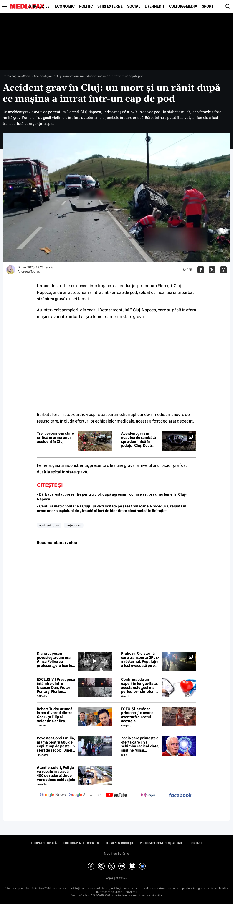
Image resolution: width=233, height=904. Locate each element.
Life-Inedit (155, 6)
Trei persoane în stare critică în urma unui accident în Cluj (55, 437)
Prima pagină (12, 76)
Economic (65, 6)
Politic (86, 6)
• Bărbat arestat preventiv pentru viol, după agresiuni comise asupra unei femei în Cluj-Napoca (112, 496)
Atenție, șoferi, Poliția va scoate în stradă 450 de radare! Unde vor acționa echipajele (56, 774)
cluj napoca (73, 525)
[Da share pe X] (212, 269)
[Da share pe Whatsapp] (223, 269)
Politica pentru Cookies (81, 843)
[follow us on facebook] (180, 795)
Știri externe (110, 6)
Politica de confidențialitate (161, 843)
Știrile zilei (40, 6)
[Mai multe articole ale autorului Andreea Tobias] (10, 269)
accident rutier (49, 525)
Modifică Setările (116, 853)
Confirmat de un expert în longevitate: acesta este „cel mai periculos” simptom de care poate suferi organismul (139, 686)
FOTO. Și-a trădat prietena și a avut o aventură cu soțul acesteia (137, 715)
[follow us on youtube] (116, 795)
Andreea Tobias (29, 271)
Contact (196, 843)
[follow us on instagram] (148, 795)
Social (133, 6)
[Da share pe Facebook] (200, 269)
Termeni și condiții (119, 843)
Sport (207, 6)
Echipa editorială (44, 843)
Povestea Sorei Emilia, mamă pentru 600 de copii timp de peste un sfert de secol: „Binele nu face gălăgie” (56, 744)
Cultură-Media (183, 6)
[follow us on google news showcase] (85, 795)
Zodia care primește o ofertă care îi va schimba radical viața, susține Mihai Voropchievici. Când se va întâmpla (140, 744)
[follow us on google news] (53, 795)
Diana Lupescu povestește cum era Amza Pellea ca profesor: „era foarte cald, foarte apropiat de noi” (54, 659)
